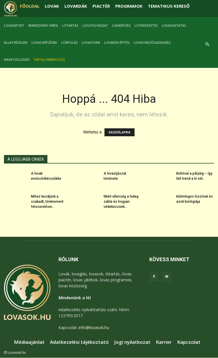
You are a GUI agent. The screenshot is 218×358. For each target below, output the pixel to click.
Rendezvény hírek (43, 25)
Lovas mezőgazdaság (152, 42)
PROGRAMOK (128, 6)
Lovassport (14, 25)
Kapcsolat (188, 342)
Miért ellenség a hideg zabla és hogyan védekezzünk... (121, 201)
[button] (207, 44)
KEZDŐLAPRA (119, 132)
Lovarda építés (116, 42)
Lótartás (70, 25)
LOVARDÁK (75, 6)
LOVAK (52, 6)
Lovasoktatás (174, 25)
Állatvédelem (15, 42)
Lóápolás (69, 42)
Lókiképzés (121, 25)
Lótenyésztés (146, 25)
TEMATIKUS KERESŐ (169, 6)
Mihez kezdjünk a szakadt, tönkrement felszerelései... (47, 201)
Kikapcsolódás (16, 59)
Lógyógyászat (95, 25)
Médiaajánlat (29, 342)
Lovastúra (91, 42)
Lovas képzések (44, 42)
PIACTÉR (101, 6)
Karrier (164, 342)
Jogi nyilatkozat (132, 342)
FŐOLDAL (29, 6)
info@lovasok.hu (94, 327)
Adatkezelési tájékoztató (79, 342)
